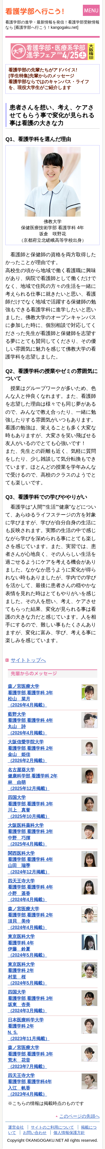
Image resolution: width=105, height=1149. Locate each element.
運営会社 (16, 1127)
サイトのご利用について (52, 1127)
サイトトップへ (28, 660)
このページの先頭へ (79, 1116)
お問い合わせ (34, 1132)
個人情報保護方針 (69, 1132)
